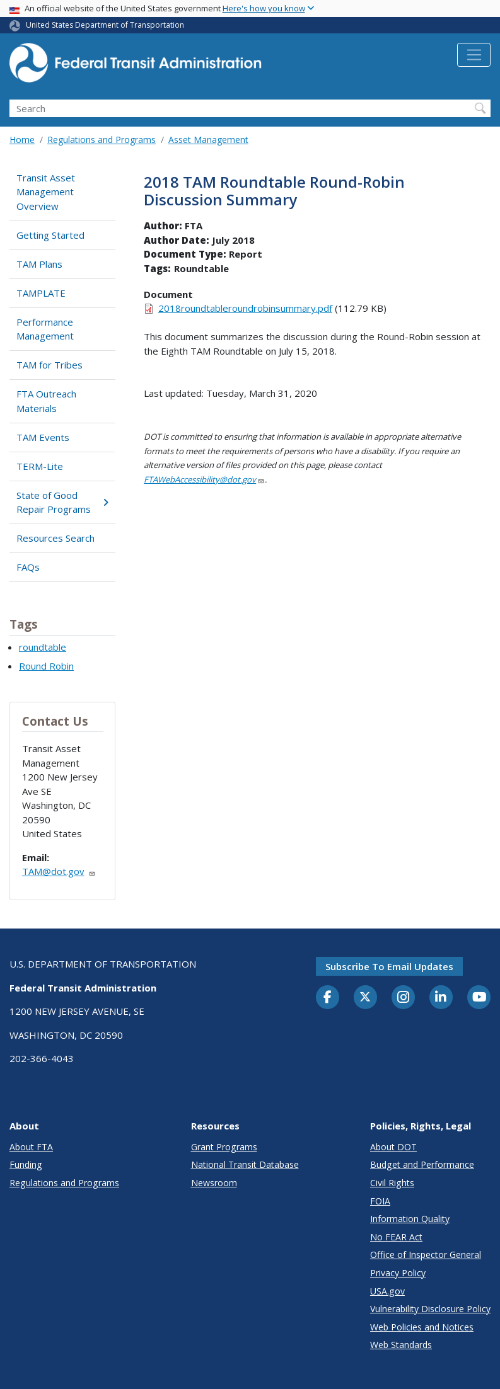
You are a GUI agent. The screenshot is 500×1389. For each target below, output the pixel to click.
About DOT (393, 1147)
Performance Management (45, 329)
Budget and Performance (422, 1164)
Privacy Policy (398, 1273)
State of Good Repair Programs (62, 502)
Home (22, 140)
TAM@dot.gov (59, 871)
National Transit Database (245, 1164)
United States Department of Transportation (105, 25)
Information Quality (410, 1219)
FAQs (28, 567)
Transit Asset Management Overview (45, 191)
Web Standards (401, 1345)
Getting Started (50, 235)
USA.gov (387, 1291)
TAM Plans (39, 264)
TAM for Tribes (49, 364)
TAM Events (42, 437)
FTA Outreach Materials (46, 400)
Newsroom (214, 1183)
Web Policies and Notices (422, 1327)
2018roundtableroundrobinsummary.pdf (245, 308)
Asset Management (208, 140)
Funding (25, 1164)
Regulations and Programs (101, 140)
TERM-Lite (39, 466)
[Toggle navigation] (474, 55)
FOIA (380, 1201)
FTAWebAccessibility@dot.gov (204, 479)
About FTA (31, 1147)
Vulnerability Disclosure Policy (430, 1309)
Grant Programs (224, 1147)
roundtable (42, 647)
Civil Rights (392, 1183)
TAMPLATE (41, 293)
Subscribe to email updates (389, 966)
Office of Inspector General (425, 1254)
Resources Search (55, 538)
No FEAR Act (396, 1237)
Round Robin (46, 666)
